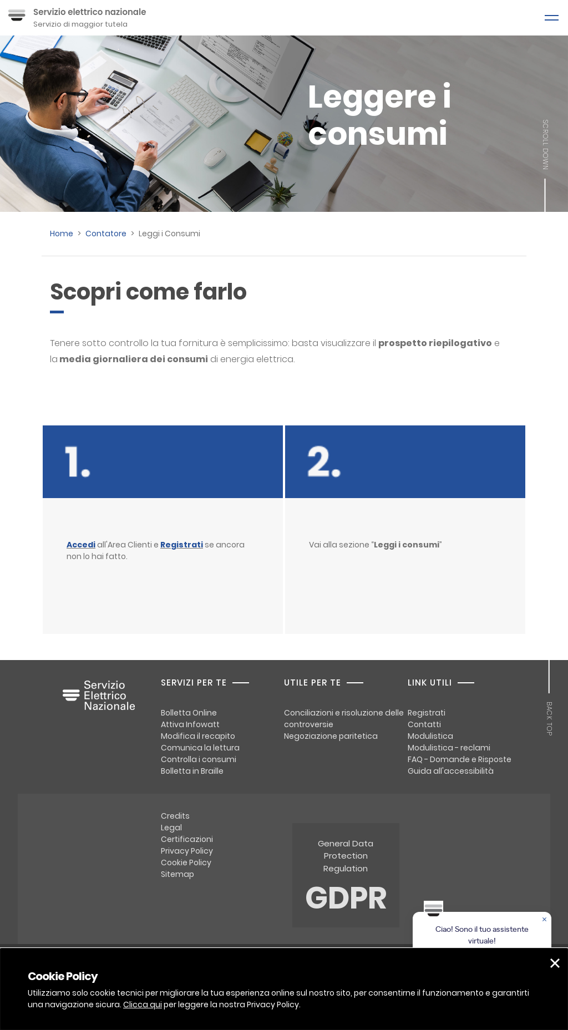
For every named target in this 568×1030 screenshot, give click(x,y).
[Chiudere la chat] (545, 920)
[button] (555, 963)
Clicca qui (142, 1004)
